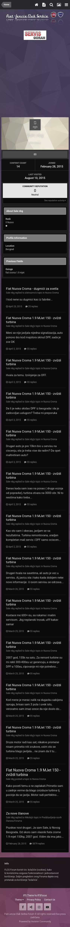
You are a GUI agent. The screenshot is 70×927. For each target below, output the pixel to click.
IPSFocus (42, 895)
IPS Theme (28, 895)
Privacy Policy (34, 899)
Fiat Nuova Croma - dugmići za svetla (32, 288)
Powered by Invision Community (35, 921)
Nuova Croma (52, 292)
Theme (19, 899)
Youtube (47, 906)
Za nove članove (17, 813)
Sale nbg (10, 292)
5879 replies (36, 843)
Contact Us (49, 899)
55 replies (30, 349)
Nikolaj (28, 817)
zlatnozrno (30, 292)
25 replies (31, 306)
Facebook (22, 906)
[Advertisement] (35, 77)
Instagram (39, 906)
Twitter (31, 906)
